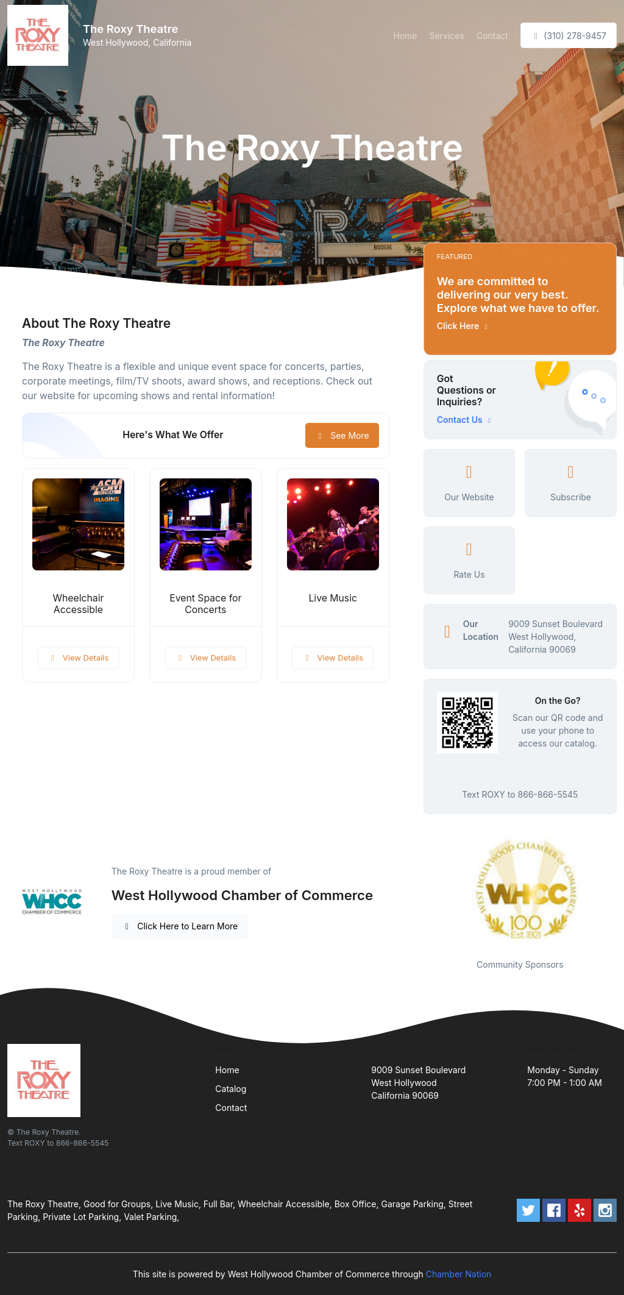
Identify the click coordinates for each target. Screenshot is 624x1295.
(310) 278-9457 (568, 35)
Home (405, 35)
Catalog (230, 1089)
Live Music (332, 598)
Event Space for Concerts (205, 604)
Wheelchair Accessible (78, 604)
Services (446, 35)
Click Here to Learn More (180, 926)
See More (342, 435)
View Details (78, 657)
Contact (492, 35)
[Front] (40, 35)
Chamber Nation (459, 1274)
